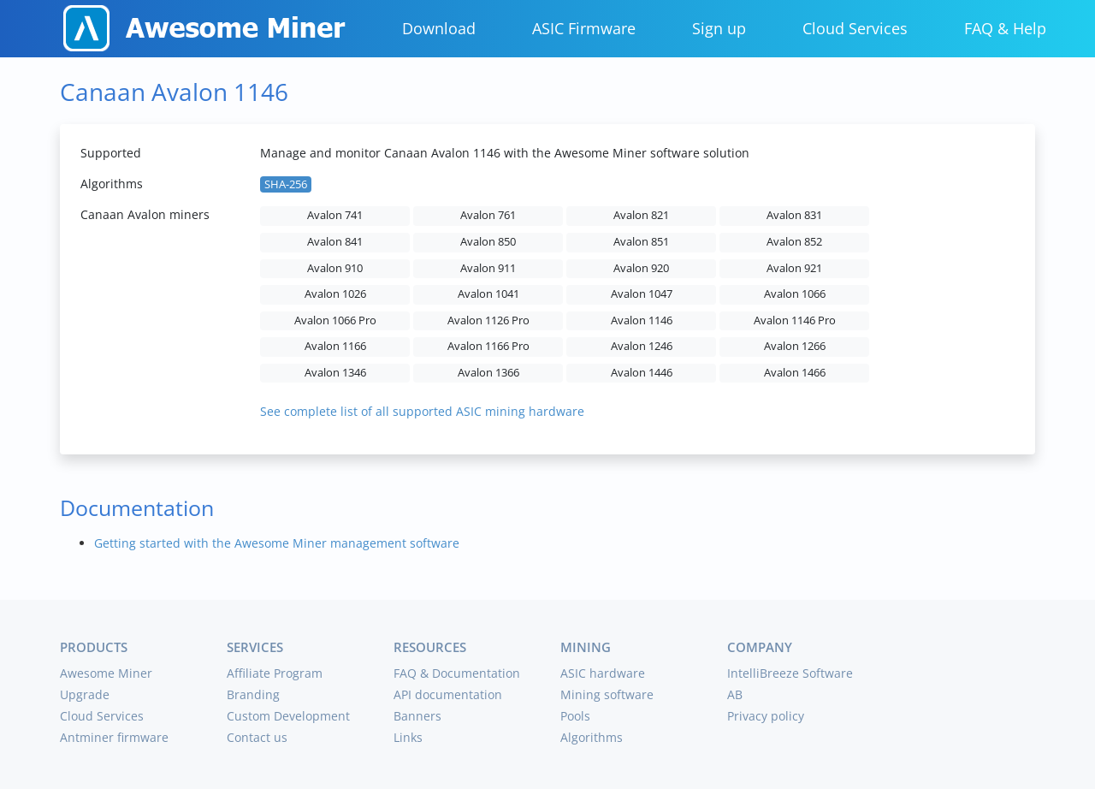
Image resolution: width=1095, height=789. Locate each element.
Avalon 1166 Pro (488, 346)
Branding (253, 694)
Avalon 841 (335, 241)
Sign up (719, 28)
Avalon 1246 (641, 346)
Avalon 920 (641, 268)
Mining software (607, 694)
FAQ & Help (1005, 28)
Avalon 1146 (641, 320)
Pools (575, 716)
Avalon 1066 (795, 294)
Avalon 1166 (335, 346)
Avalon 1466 (795, 372)
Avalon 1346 (335, 372)
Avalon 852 (794, 241)
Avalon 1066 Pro (335, 320)
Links (408, 737)
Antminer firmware (114, 737)
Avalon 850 (488, 241)
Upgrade (85, 694)
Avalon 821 (641, 215)
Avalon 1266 (795, 346)
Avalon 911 (488, 268)
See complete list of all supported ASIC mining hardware (422, 411)
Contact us (257, 737)
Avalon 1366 (488, 372)
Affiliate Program (275, 673)
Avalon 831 (794, 215)
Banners (417, 716)
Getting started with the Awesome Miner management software (276, 543)
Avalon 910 (335, 268)
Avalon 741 (335, 215)
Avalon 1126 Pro (488, 320)
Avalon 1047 (641, 294)
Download (439, 28)
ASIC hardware (602, 673)
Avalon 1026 (335, 294)
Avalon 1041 (488, 294)
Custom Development (288, 716)
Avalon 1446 (641, 372)
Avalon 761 (488, 215)
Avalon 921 (794, 268)
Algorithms (591, 737)
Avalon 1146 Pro (795, 320)
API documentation (448, 694)
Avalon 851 (641, 241)
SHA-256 (285, 184)
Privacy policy (765, 716)
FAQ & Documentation (457, 673)
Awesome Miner (106, 673)
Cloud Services (855, 28)
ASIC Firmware (584, 28)
